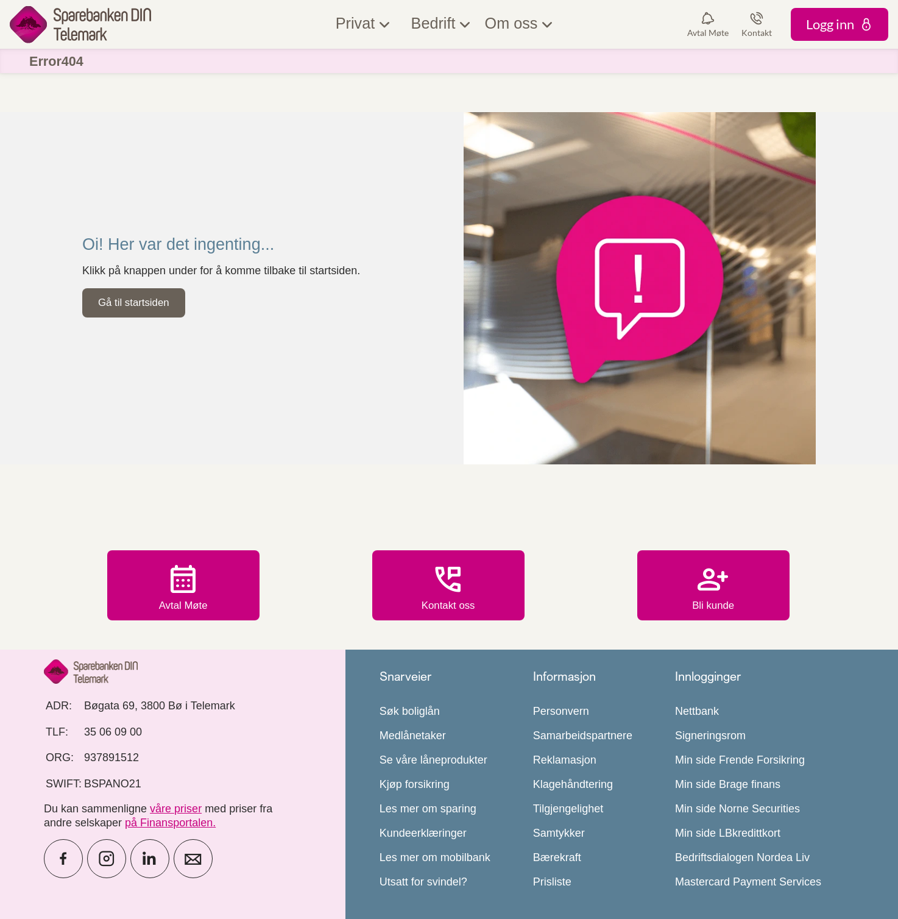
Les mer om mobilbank (435, 857)
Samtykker (559, 833)
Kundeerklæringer (423, 833)
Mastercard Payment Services (748, 882)
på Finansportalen (169, 823)
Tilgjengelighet (568, 809)
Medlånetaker (413, 735)
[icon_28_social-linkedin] (149, 858)
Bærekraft (557, 857)
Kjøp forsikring (415, 784)
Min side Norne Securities (737, 809)
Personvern (561, 711)
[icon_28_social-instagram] (106, 858)
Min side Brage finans (727, 784)
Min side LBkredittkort (727, 833)
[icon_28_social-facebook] (63, 858)
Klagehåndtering (573, 784)
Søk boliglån (410, 711)
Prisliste (552, 882)
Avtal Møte (183, 587)
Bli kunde (713, 587)
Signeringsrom (710, 735)
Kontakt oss (448, 587)
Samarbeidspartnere (582, 735)
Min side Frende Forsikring (740, 760)
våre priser (176, 809)
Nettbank (697, 711)
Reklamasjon (564, 760)
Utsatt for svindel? (423, 882)
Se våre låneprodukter (433, 760)
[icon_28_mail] (193, 858)
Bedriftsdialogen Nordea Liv (742, 857)
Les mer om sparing (428, 809)
